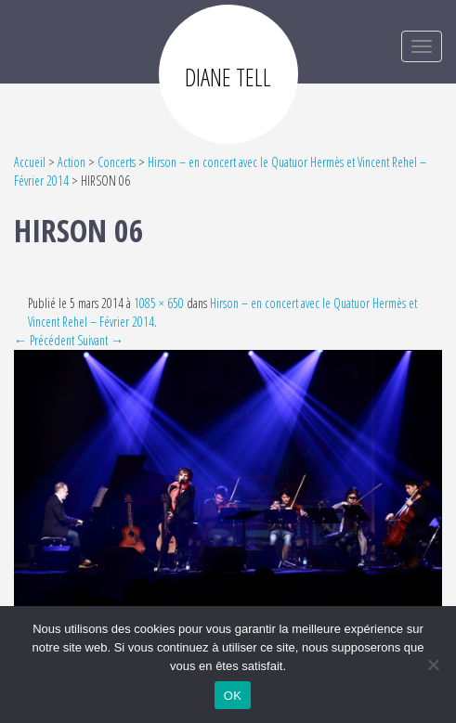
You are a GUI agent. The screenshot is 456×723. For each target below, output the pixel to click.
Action (71, 162)
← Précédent (44, 340)
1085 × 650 (159, 303)
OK (232, 696)
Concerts (117, 162)
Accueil (30, 162)
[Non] (432, 664)
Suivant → (100, 340)
